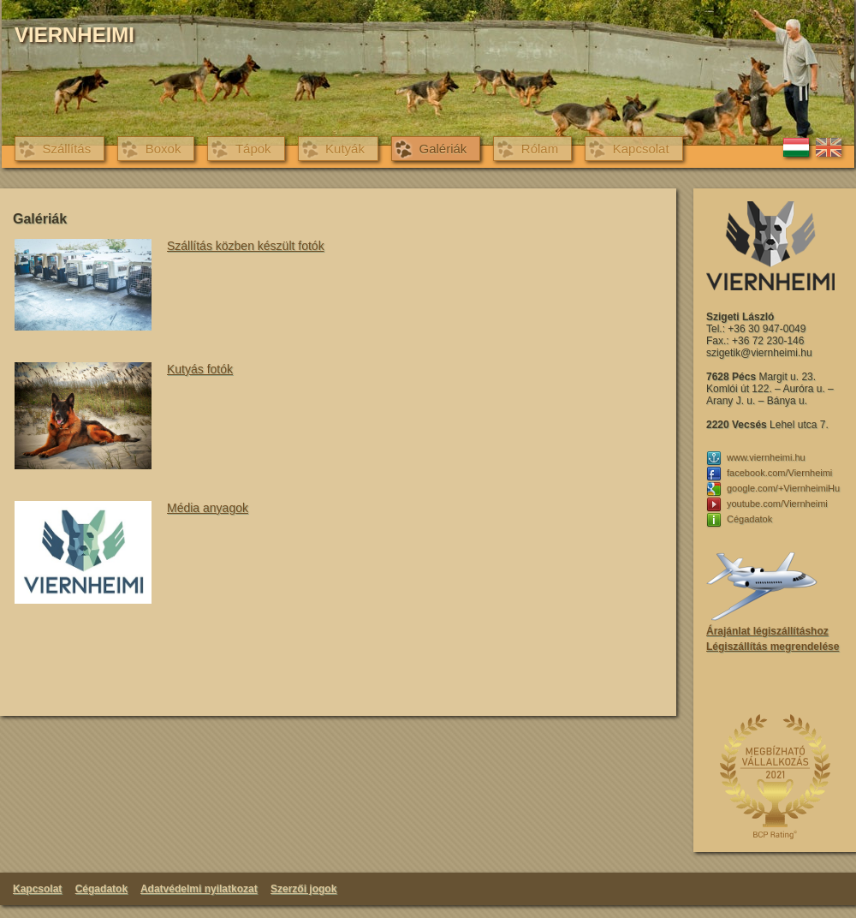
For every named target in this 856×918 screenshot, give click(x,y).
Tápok (253, 148)
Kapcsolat (641, 148)
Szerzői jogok (303, 889)
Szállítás (67, 148)
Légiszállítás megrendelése (772, 647)
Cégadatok (101, 889)
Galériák (443, 148)
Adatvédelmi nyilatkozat (199, 889)
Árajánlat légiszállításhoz (767, 631)
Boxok (163, 148)
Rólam (539, 148)
